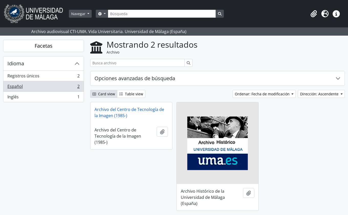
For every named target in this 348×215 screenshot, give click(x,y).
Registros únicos (43, 77)
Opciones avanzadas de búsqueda (134, 78)
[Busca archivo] (137, 63)
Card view (103, 93)
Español (43, 87)
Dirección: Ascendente (320, 93)
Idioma (15, 63)
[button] (313, 13)
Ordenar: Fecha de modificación (263, 93)
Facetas (43, 45)
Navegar (79, 13)
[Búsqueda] (162, 14)
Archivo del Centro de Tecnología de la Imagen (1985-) (129, 112)
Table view (131, 93)
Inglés (43, 98)
